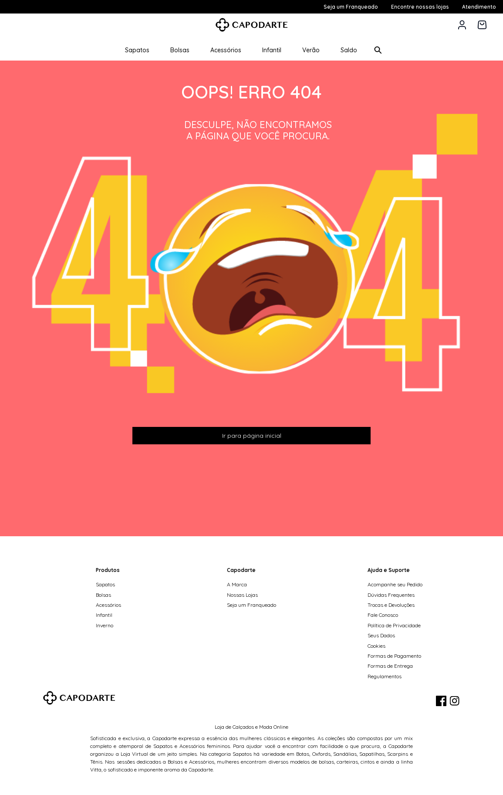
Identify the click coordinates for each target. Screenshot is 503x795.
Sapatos (105, 584)
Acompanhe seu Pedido (395, 584)
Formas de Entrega (390, 666)
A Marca (237, 584)
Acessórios (108, 605)
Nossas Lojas (242, 595)
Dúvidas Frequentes (391, 595)
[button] (462, 25)
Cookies (376, 646)
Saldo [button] (349, 50)
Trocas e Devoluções (391, 605)
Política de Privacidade (394, 625)
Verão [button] (311, 50)
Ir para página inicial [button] (251, 436)
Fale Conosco (383, 615)
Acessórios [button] (225, 50)
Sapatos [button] (137, 50)
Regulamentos (385, 676)
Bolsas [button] (179, 50)
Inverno (104, 625)
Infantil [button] (271, 50)
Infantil (104, 615)
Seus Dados (381, 635)
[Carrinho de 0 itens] (482, 25)
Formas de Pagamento (394, 656)
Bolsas (103, 595)
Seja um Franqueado (251, 605)
